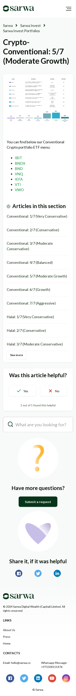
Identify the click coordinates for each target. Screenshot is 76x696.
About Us (9, 630)
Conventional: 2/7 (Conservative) (33, 230)
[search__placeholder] (38, 424)
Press (6, 636)
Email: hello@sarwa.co (17, 662)
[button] (68, 8)
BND (19, 168)
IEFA (19, 179)
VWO (19, 189)
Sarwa (8, 25)
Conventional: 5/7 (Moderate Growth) (37, 276)
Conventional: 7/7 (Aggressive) (31, 303)
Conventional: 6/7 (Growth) (28, 289)
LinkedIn (57, 573)
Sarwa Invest (30, 25)
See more (16, 355)
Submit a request (38, 502)
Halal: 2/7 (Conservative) (26, 330)
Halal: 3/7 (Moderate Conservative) (35, 344)
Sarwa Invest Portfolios (21, 30)
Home (7, 643)
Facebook (18, 573)
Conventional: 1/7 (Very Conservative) (37, 216)
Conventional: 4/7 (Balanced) (30, 262)
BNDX (20, 163)
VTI (18, 184)
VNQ (19, 174)
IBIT (18, 158)
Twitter (38, 573)
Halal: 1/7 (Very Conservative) (30, 317)
